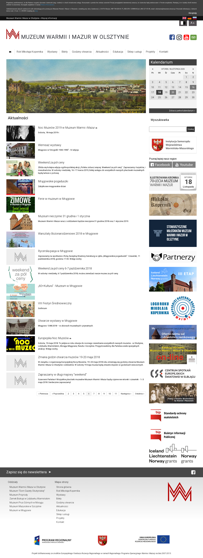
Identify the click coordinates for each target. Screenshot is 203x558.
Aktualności (102, 51)
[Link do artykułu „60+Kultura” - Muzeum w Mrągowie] (20, 292)
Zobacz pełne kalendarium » (182, 110)
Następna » (126, 393)
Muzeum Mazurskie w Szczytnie (25, 506)
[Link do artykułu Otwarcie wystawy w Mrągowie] (20, 327)
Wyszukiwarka (160, 119)
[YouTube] (186, 37)
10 (109, 393)
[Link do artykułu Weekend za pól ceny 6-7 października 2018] (20, 274)
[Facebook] (172, 37)
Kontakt (163, 51)
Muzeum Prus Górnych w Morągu (26, 502)
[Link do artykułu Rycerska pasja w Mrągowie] (20, 257)
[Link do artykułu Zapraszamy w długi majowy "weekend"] (20, 380)
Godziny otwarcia (82, 51)
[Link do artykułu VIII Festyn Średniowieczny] (20, 309)
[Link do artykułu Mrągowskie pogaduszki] (20, 187)
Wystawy (52, 51)
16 (193, 87)
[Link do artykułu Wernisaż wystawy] (20, 151)
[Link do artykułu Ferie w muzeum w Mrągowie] (20, 205)
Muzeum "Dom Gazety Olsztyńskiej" (27, 491)
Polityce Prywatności (47, 5)
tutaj (36, 11)
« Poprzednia (58, 393)
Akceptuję (192, 13)
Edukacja (118, 51)
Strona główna (63, 487)
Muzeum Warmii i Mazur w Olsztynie (22, 18)
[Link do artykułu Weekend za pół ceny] (20, 168)
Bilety (65, 51)
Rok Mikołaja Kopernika (30, 51)
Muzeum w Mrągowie (20, 510)
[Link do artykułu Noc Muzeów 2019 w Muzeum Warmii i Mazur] (20, 133)
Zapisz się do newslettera (29, 472)
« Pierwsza (43, 393)
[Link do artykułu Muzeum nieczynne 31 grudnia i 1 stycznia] (20, 222)
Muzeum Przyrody (19, 495)
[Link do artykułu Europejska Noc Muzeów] (20, 344)
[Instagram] (179, 37)
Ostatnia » (139, 393)
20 (173, 92)
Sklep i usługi (134, 51)
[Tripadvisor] (193, 37)
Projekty (150, 51)
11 (116, 393)
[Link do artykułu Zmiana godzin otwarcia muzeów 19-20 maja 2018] (20, 363)
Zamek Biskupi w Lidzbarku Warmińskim (30, 498)
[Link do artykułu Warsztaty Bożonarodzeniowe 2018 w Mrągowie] (20, 239)
